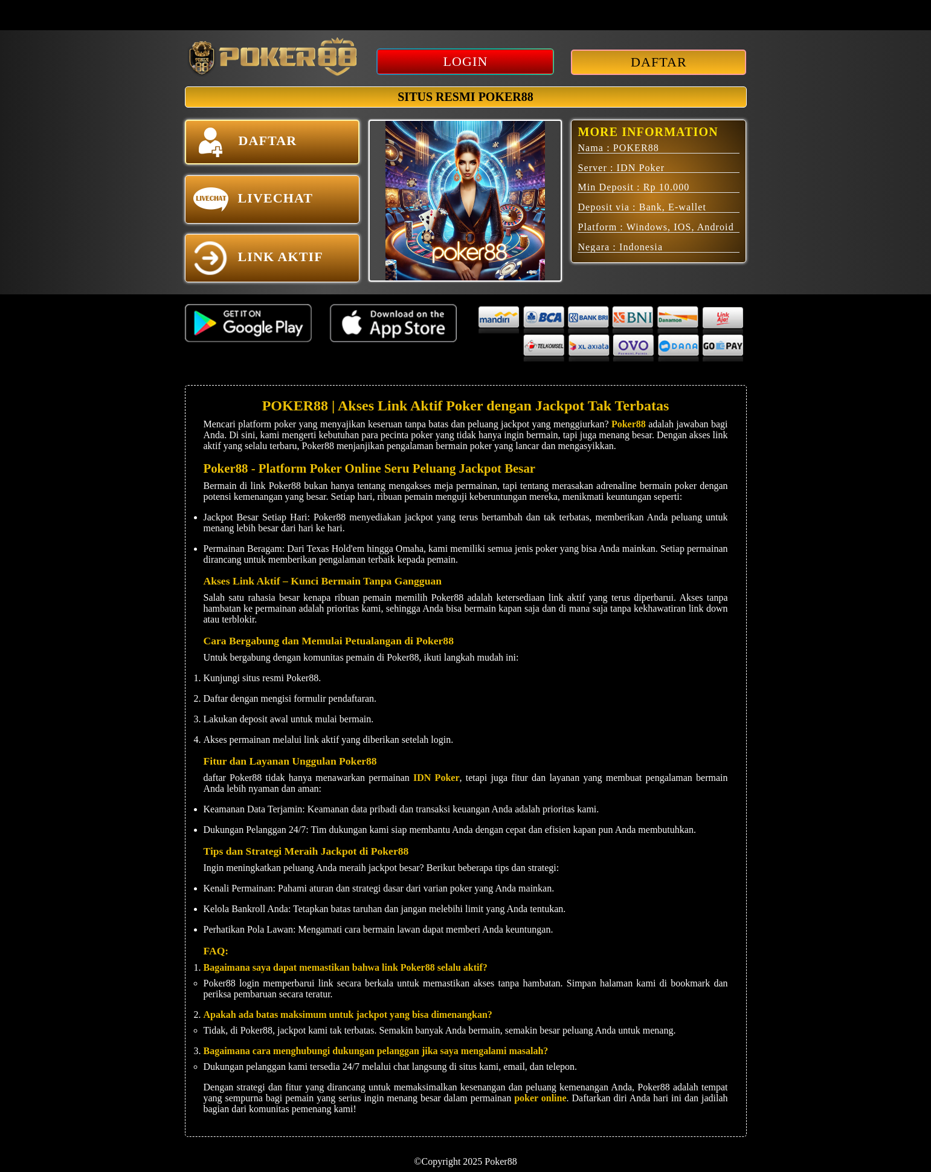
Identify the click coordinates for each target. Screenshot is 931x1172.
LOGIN (465, 61)
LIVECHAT (253, 199)
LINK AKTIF (258, 258)
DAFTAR (659, 62)
